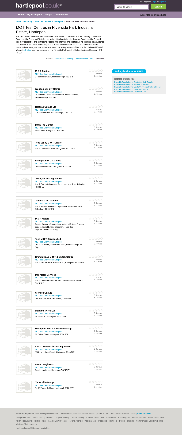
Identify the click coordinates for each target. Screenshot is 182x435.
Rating (70, 59)
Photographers (90, 421)
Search (158, 6)
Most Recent (60, 59)
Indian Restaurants (156, 418)
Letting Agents (75, 421)
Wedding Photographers (26, 424)
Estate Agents (124, 418)
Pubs (121, 421)
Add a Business (144, 414)
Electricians (111, 418)
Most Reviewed (81, 59)
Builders (49, 418)
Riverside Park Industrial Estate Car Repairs (131, 84)
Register (162, 2)
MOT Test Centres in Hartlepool (48, 74)
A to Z (92, 59)
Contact (41, 414)
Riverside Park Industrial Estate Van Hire (130, 92)
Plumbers (113, 421)
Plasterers (102, 421)
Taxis (161, 421)
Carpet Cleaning (62, 418)
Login (154, 2)
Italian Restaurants (24, 421)
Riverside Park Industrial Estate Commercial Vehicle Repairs (137, 87)
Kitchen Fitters (40, 421)
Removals (130, 421)
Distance (100, 59)
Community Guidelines (119, 414)
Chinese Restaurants (95, 418)
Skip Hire (153, 421)
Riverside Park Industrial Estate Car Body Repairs (133, 82)
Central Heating (78, 418)
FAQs (133, 414)
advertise (27, 50)
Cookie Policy (66, 414)
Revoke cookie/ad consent (84, 414)
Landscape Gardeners (58, 421)
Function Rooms (139, 418)
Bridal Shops (38, 418)
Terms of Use (102, 414)
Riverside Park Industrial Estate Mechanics (131, 89)
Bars (29, 418)
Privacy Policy (52, 414)
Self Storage (141, 421)
